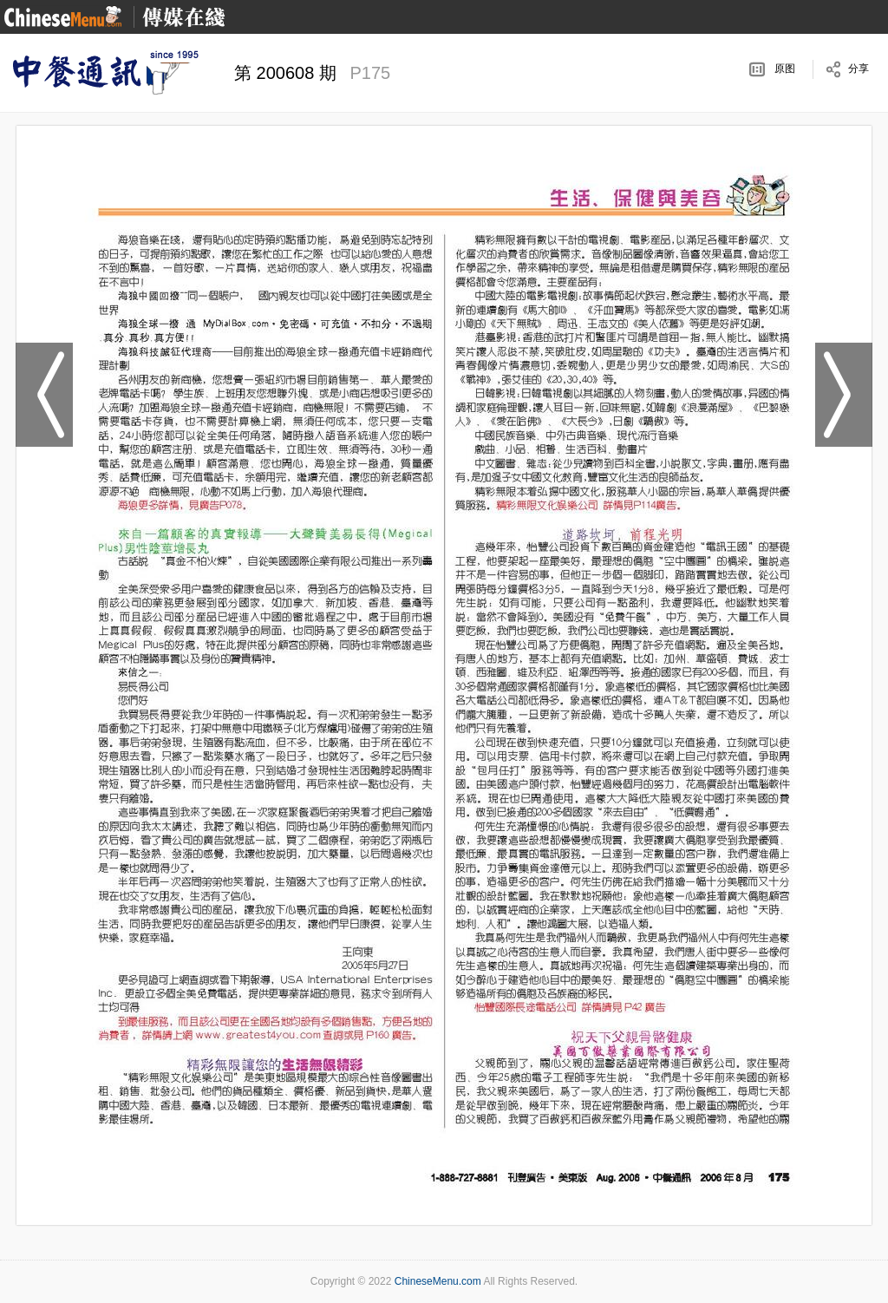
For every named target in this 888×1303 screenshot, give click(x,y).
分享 (858, 68)
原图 (784, 68)
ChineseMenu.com (438, 1281)
